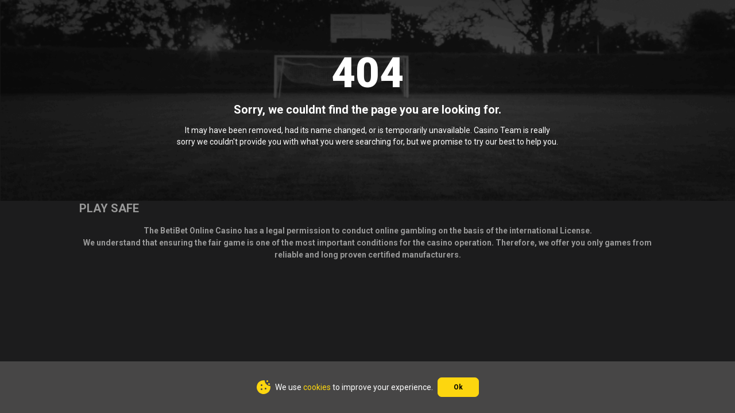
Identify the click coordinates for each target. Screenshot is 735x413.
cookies (317, 387)
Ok (458, 387)
